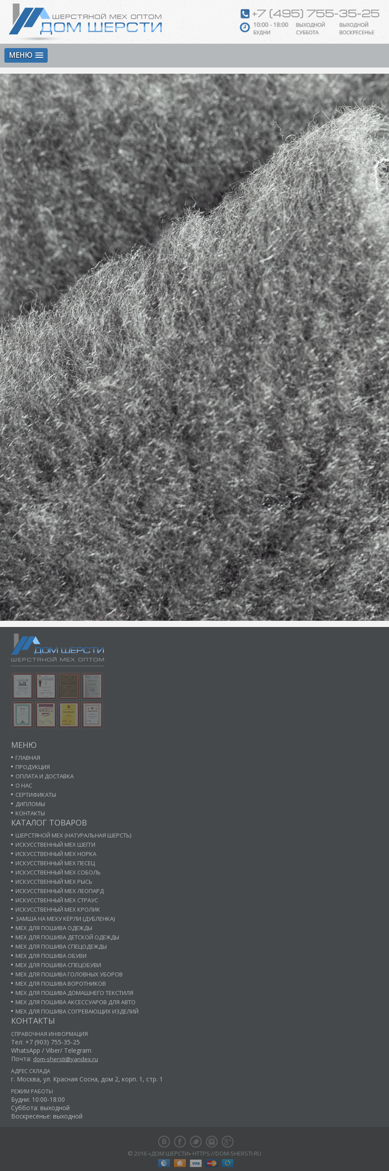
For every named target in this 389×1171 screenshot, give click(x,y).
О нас (23, 785)
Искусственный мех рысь (53, 882)
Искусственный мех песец (55, 863)
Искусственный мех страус (56, 900)
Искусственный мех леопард (59, 891)
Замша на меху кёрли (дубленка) (65, 919)
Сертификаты (35, 795)
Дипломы (30, 804)
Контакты (30, 813)
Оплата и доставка (44, 776)
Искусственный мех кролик (57, 909)
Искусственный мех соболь (58, 872)
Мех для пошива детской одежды (67, 937)
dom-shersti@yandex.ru (65, 1059)
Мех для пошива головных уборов (69, 974)
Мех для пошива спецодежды (61, 946)
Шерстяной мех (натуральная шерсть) (73, 835)
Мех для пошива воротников (60, 983)
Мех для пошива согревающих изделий (77, 1011)
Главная (27, 758)
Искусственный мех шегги (55, 844)
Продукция (32, 767)
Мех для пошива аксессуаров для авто (75, 1002)
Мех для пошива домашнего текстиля (74, 993)
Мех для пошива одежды (53, 928)
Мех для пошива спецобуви (58, 965)
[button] (26, 55)
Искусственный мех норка (55, 854)
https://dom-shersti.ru (227, 1153)
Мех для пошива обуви (51, 956)
